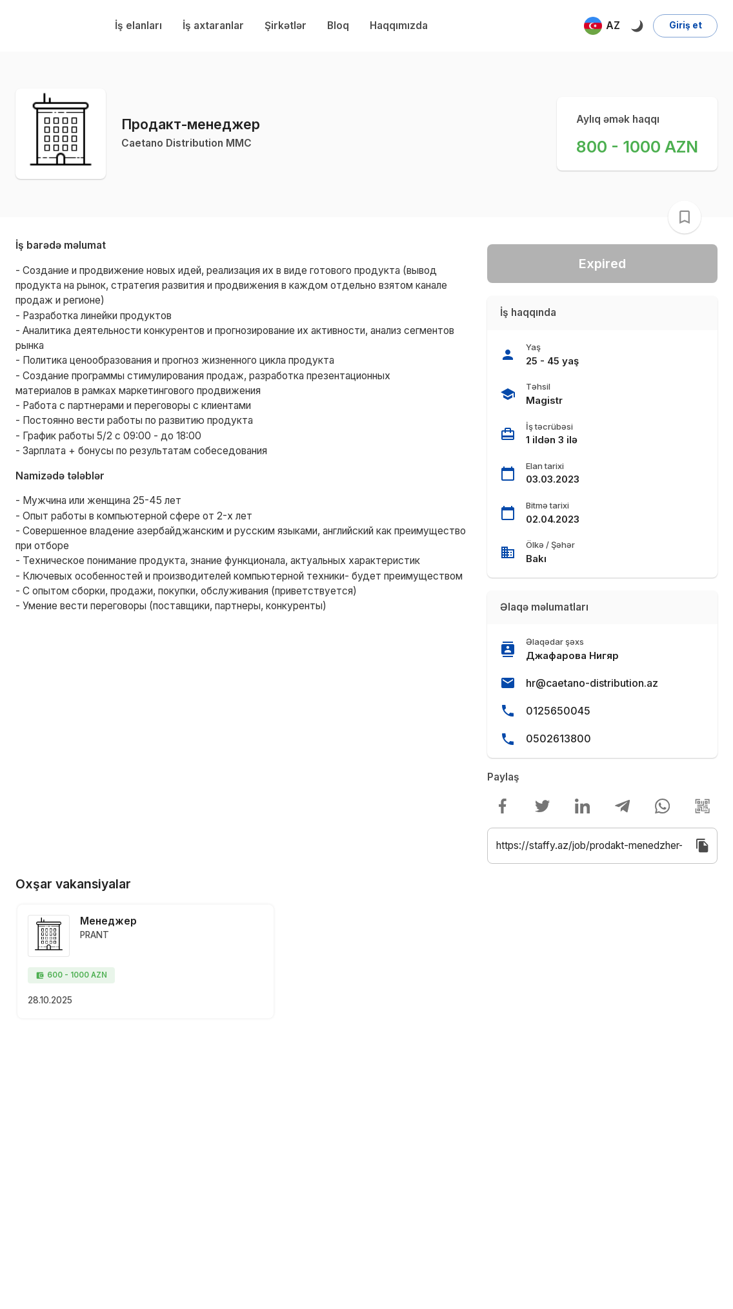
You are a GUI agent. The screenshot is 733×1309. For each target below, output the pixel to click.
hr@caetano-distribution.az (592, 682)
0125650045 (558, 710)
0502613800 (558, 738)
